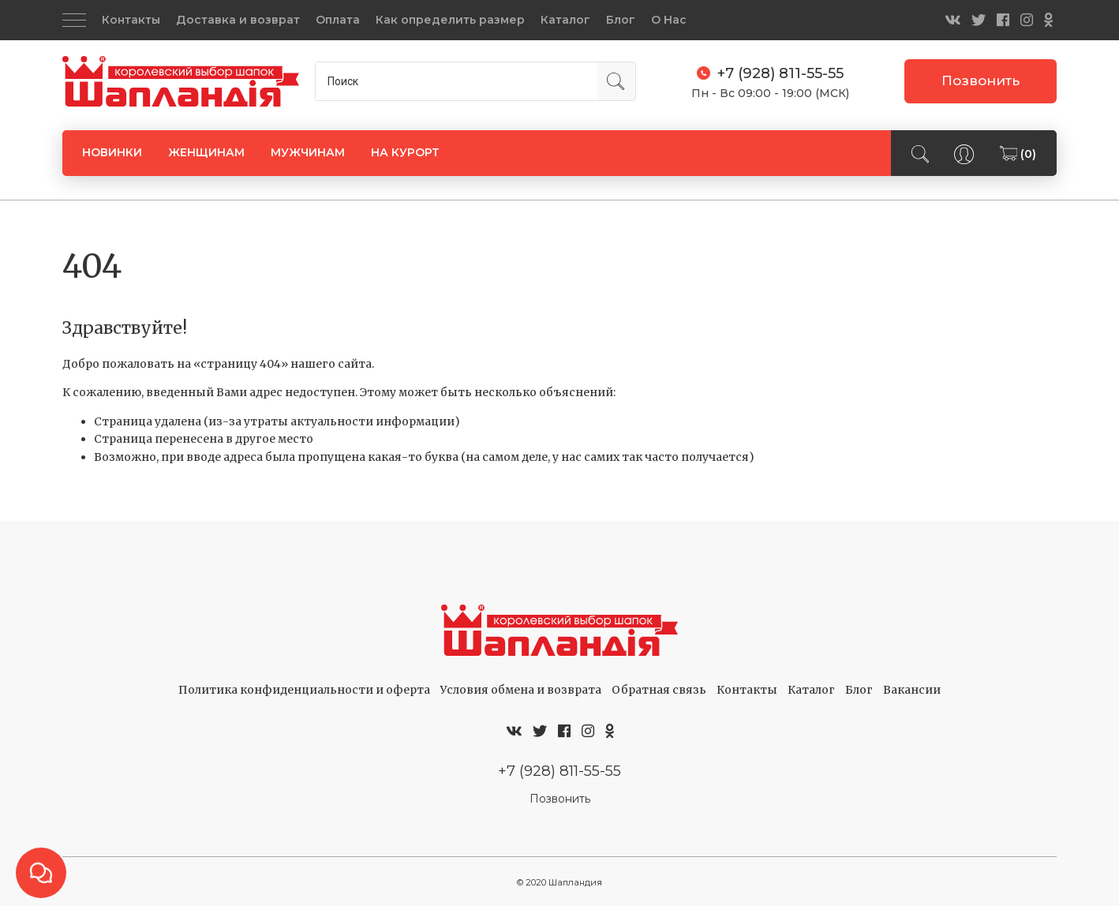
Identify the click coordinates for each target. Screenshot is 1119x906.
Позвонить (980, 80)
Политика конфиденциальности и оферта (304, 690)
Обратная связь (659, 690)
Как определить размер (450, 20)
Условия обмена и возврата (520, 690)
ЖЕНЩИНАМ (206, 152)
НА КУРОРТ (405, 152)
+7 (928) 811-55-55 (559, 771)
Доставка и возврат (238, 20)
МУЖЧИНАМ (308, 152)
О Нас (669, 20)
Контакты (131, 20)
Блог (620, 20)
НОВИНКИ (112, 152)
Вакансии (912, 690)
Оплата (338, 20)
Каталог (565, 20)
